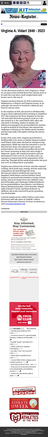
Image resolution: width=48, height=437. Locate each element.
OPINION (26, 259)
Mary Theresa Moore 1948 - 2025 (22, 364)
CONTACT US (27, 262)
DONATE (34, 254)
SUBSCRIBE (14, 254)
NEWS (15, 259)
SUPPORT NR (20, 262)
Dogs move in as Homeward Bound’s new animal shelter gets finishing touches (23, 369)
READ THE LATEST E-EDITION (24, 257)
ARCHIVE (31, 259)
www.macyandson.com (15, 204)
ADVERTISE (21, 254)
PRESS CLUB (28, 254)
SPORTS (20, 259)
